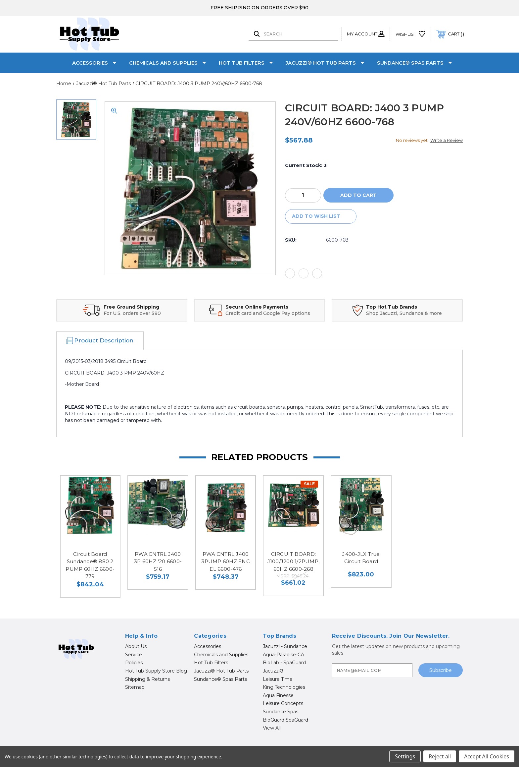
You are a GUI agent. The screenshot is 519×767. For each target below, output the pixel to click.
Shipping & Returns (147, 679)
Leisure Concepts (283, 703)
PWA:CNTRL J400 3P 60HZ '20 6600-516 (158, 561)
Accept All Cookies (486, 756)
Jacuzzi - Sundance (285, 646)
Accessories (94, 62)
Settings (405, 756)
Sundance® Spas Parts (414, 62)
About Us (136, 646)
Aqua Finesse (278, 695)
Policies (134, 663)
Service (133, 655)
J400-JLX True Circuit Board (361, 558)
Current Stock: (306, 165)
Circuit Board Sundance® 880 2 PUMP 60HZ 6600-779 (90, 565)
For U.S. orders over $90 (132, 313)
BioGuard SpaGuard (285, 720)
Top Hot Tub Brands (391, 307)
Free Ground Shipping (131, 307)
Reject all (440, 756)
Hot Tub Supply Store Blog (156, 671)
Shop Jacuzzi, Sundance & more (404, 313)
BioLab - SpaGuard (284, 663)
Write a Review (446, 140)
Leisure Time (278, 679)
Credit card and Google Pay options (267, 313)
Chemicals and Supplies (167, 62)
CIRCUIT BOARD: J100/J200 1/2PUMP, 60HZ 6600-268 (293, 561)
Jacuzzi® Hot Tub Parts (325, 62)
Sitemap (135, 687)
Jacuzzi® (273, 671)
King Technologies (284, 687)
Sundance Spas (280, 712)
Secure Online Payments (256, 307)
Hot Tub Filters (246, 62)
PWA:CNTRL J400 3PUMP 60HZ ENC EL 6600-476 (225, 561)
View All (272, 728)
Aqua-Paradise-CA (283, 655)
